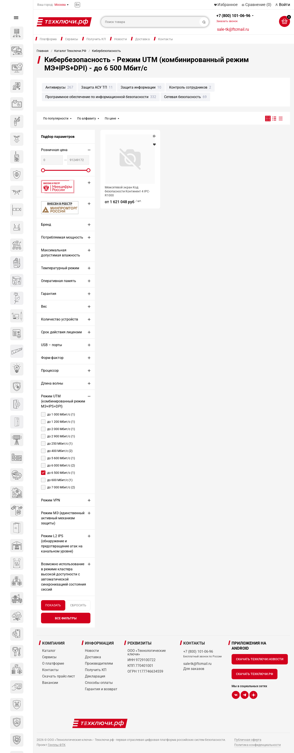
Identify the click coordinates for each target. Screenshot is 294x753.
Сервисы (71, 39)
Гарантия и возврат (101, 689)
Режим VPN (50, 500)
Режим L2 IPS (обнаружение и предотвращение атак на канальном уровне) (61, 543)
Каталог (49, 651)
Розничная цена (54, 150)
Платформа (48, 39)
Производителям (99, 663)
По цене (110, 118)
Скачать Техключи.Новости (259, 659)
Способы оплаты (99, 683)
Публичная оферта (247, 740)
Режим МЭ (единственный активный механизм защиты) (62, 518)
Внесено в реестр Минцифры (55, 186)
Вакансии (50, 683)
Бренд (46, 224)
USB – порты (51, 345)
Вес (44, 306)
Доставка (142, 39)
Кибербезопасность (106, 51)
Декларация (95, 676)
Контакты (165, 39)
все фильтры (66, 618)
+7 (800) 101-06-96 (233, 18)
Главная (43, 51)
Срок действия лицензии (61, 332)
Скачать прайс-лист (58, 676)
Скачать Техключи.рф (254, 674)
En (77, 4)
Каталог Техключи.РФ (70, 51)
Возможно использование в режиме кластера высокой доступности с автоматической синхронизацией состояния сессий (63, 577)
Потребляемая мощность (62, 237)
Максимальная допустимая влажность (60, 252)
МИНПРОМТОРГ (54, 207)
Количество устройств (59, 319)
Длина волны (52, 383)
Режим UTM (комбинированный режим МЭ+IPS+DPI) (63, 401)
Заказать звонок (227, 21)
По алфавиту (86, 118)
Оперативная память (58, 281)
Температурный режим (60, 268)
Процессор (50, 370)
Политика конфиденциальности (257, 745)
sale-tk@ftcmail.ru (233, 29)
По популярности (55, 118)
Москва (60, 4)
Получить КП (96, 39)
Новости (120, 39)
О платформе (53, 663)
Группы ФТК (57, 745)
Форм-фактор (52, 358)
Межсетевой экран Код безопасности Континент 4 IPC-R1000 (127, 191)
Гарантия (48, 294)
